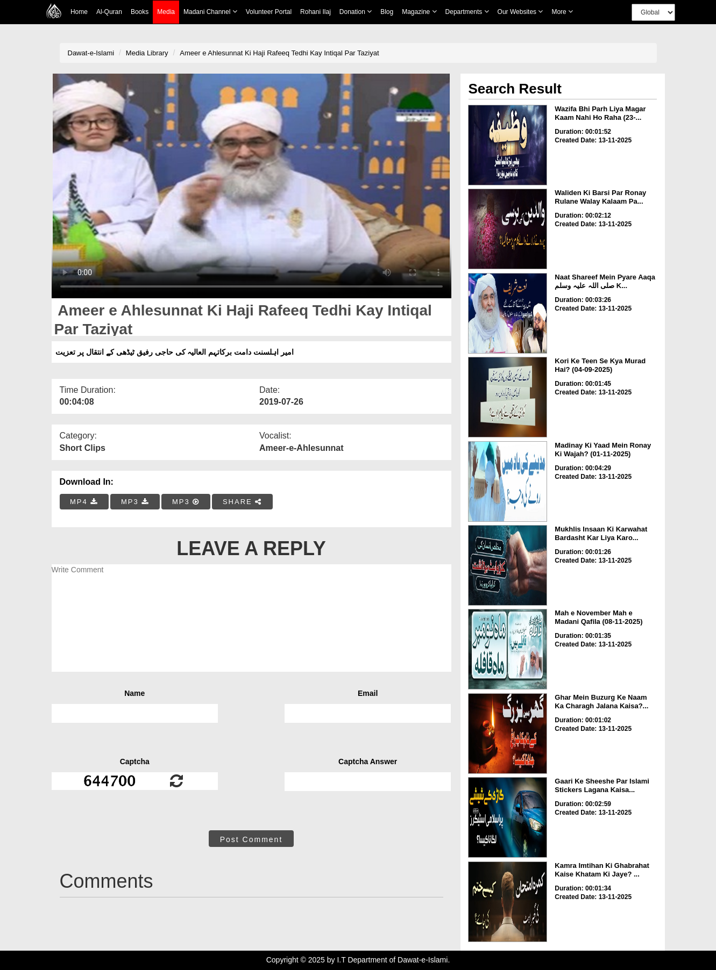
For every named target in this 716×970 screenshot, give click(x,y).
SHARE (242, 502)
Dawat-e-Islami (91, 53)
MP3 (135, 502)
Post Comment (251, 839)
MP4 (84, 502)
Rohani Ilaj (315, 12)
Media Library (147, 53)
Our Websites (520, 12)
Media (166, 12)
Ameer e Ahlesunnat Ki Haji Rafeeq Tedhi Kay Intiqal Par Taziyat (279, 53)
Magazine (419, 12)
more (562, 12)
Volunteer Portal (269, 12)
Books (139, 12)
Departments (467, 12)
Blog (386, 12)
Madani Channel (210, 12)
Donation (355, 12)
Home (79, 12)
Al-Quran (109, 12)
